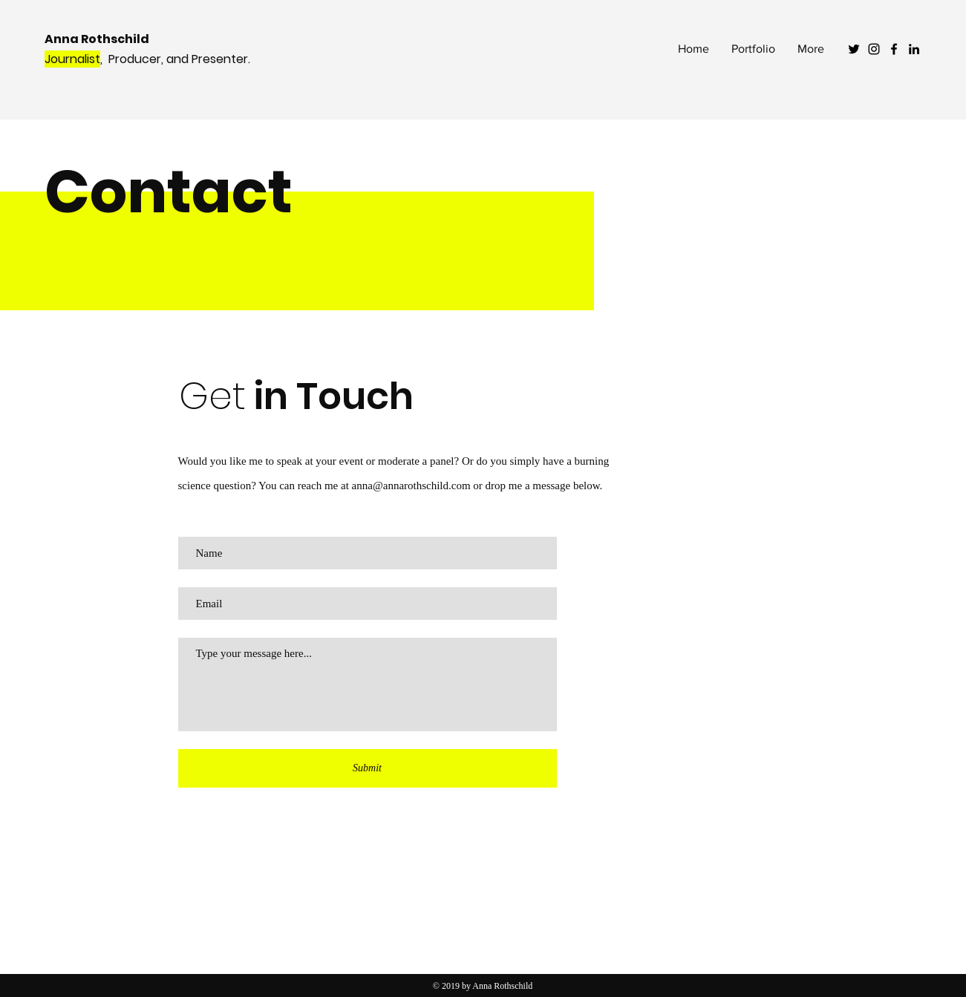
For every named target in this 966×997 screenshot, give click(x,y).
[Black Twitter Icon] (853, 49)
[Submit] (367, 768)
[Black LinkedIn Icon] (914, 49)
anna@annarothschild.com (411, 485)
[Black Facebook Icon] (894, 49)
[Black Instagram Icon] (874, 49)
